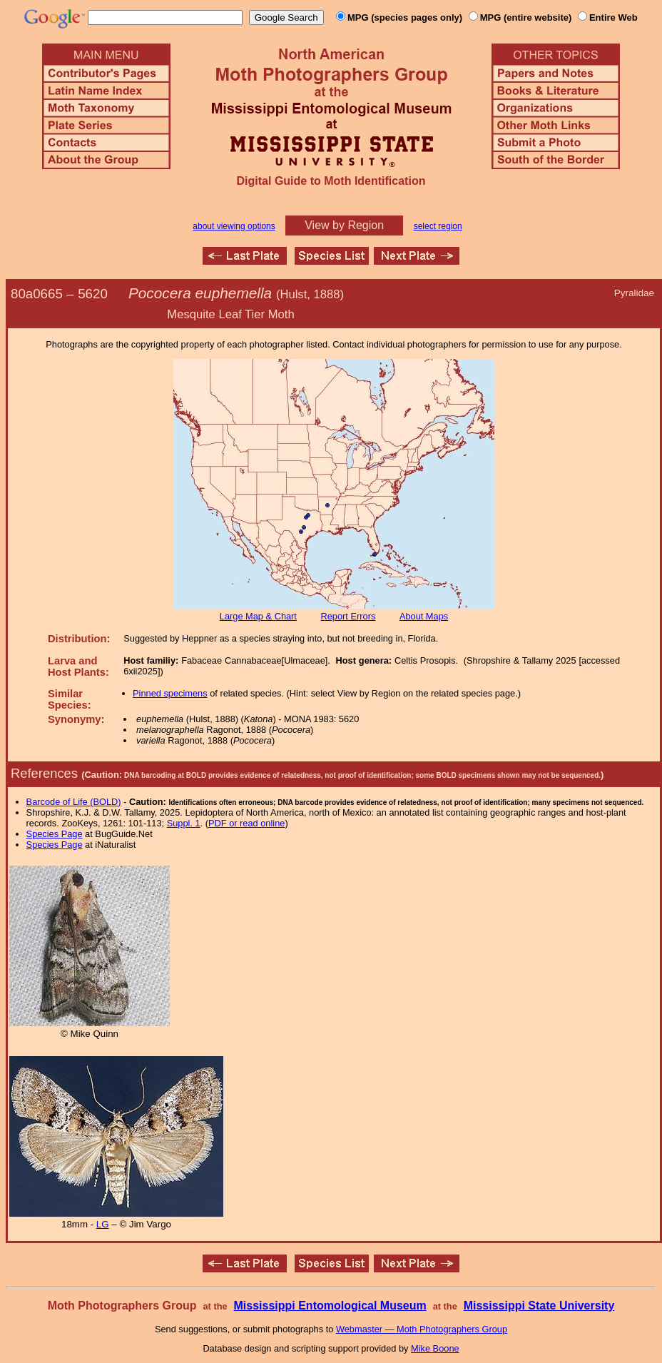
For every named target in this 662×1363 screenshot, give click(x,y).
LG (102, 1224)
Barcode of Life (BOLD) (73, 801)
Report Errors (348, 616)
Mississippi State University (539, 1305)
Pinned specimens (170, 693)
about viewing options (234, 226)
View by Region (344, 225)
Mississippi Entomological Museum (329, 1305)
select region (438, 226)
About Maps (423, 616)
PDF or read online (246, 823)
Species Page (54, 834)
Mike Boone (435, 1348)
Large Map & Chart (258, 616)
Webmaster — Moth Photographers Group (421, 1329)
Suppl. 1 (183, 823)
